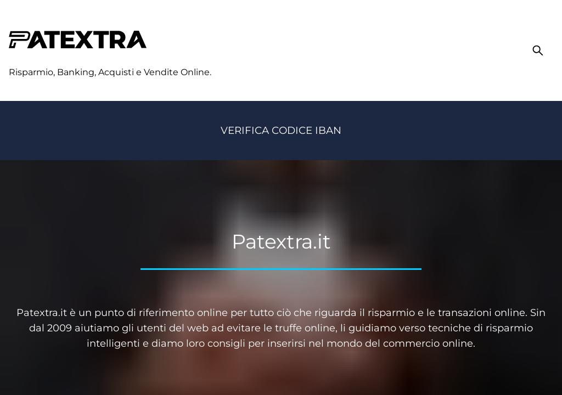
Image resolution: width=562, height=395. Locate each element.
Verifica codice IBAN (281, 130)
